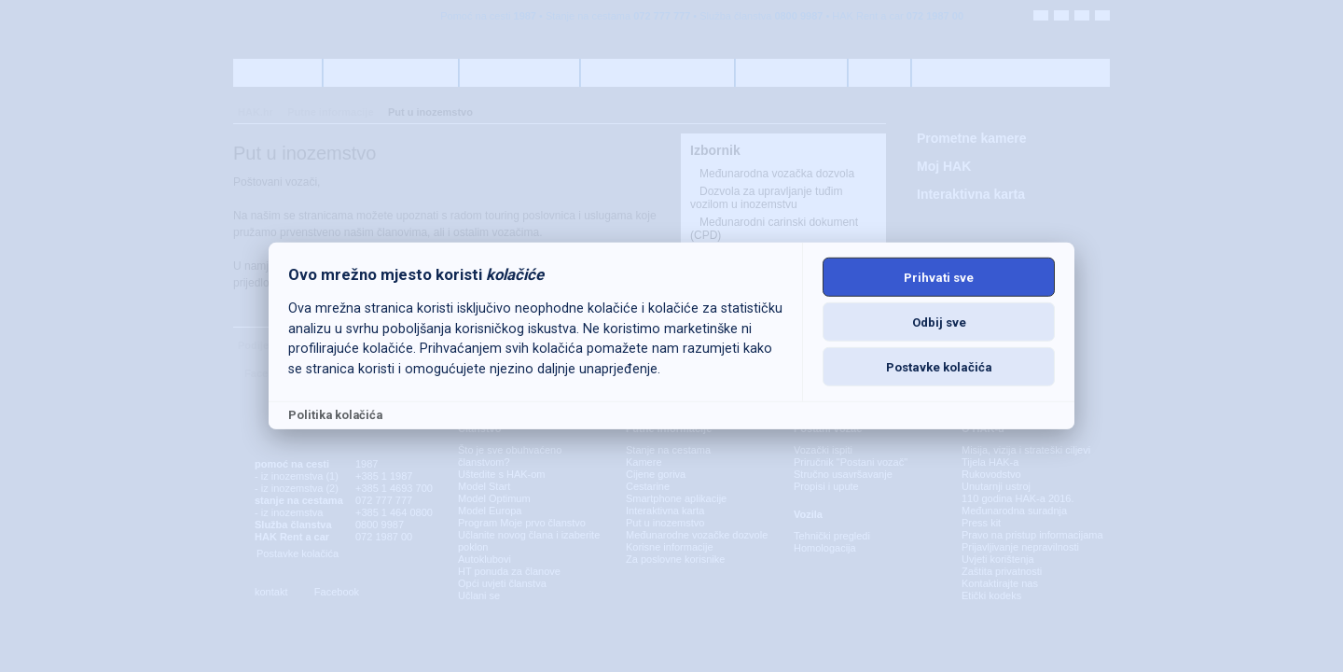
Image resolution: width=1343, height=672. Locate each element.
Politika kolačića (335, 415)
